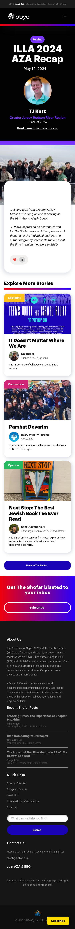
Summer (12, 807)
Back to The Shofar (37, 565)
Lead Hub (13, 795)
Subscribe (36, 607)
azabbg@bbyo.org (17, 858)
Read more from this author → (37, 128)
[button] (65, 16)
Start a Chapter (17, 783)
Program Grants (17, 789)
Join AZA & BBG (19, 866)
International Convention (23, 801)
